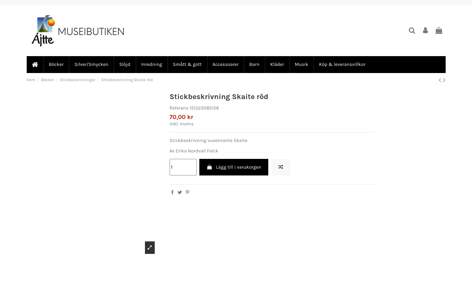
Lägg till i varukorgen (233, 167)
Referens (179, 108)
